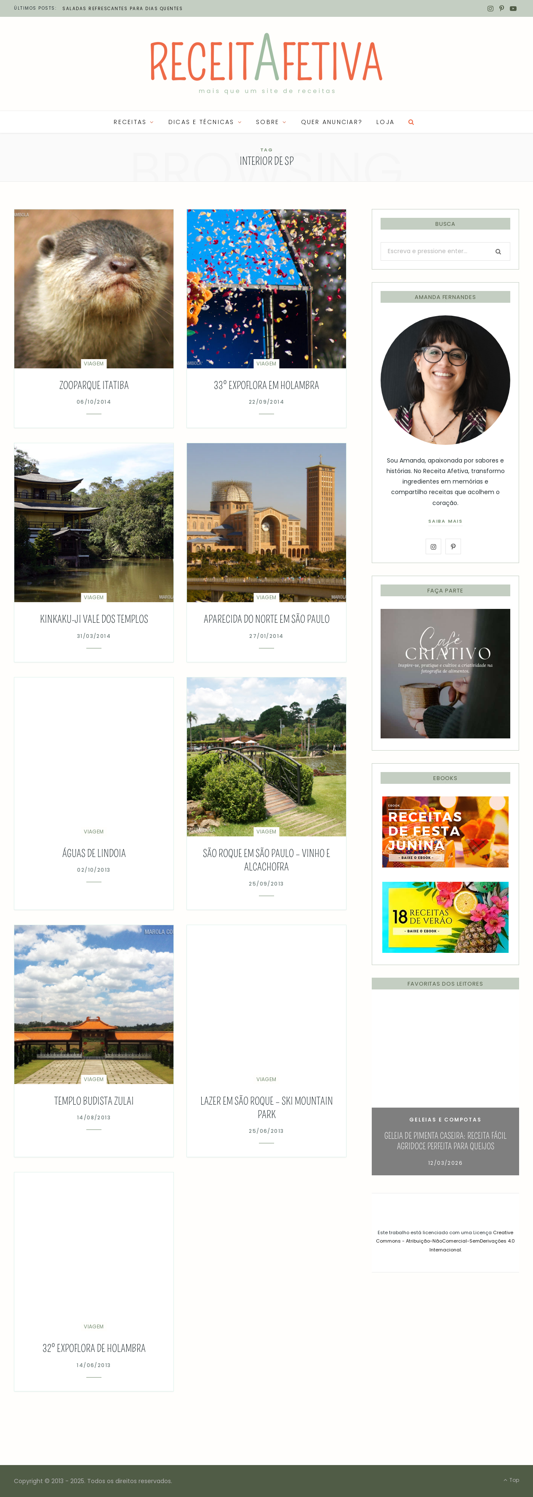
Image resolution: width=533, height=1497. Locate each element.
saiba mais (445, 521)
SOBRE (267, 122)
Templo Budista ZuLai (94, 1101)
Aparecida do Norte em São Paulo (267, 619)
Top (511, 1480)
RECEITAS (130, 122)
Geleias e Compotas (445, 1119)
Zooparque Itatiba (94, 385)
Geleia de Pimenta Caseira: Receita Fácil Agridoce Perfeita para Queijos (445, 1141)
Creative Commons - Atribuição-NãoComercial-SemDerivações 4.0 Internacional (445, 1241)
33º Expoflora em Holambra (266, 385)
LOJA (385, 122)
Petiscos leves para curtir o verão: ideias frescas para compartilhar (165, 8)
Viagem (94, 363)
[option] (445, 1088)
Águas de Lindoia (94, 854)
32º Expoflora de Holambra (94, 1348)
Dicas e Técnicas (201, 122)
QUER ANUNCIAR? (331, 122)
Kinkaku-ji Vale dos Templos (94, 619)
